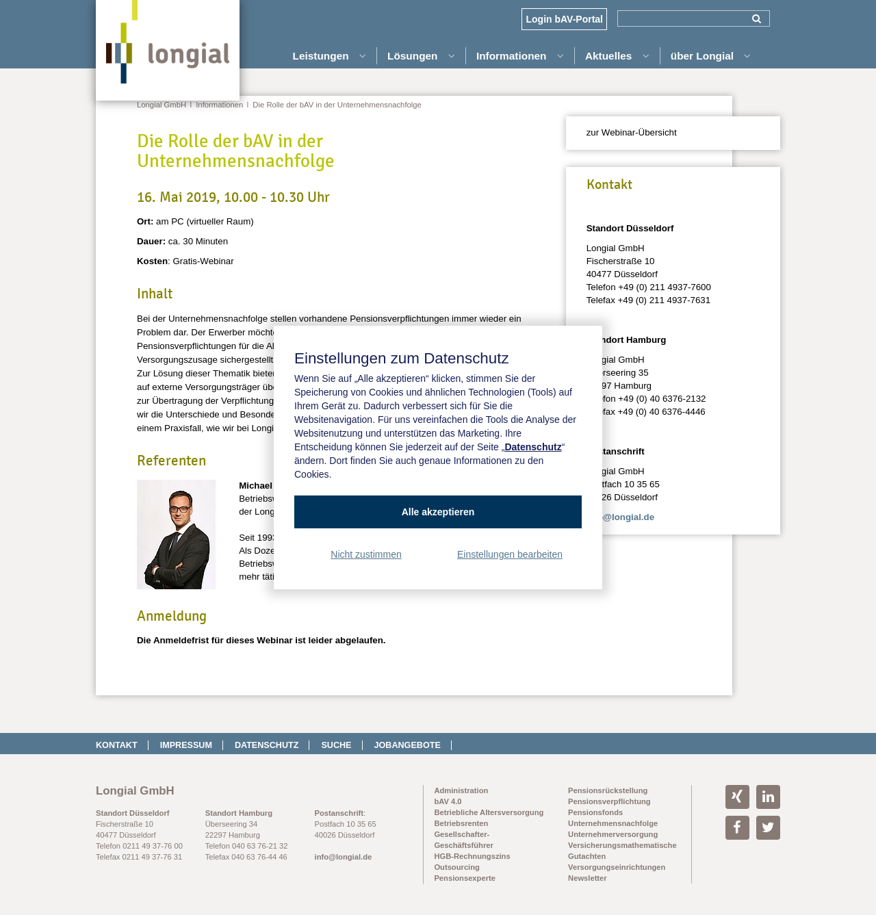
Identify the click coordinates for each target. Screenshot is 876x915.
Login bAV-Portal (564, 19)
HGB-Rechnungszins (472, 856)
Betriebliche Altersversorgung (488, 812)
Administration (461, 790)
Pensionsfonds (595, 812)
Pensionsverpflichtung (609, 801)
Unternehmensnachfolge (613, 823)
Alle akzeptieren (438, 511)
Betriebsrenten (461, 823)
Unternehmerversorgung (613, 834)
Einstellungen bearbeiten (510, 554)
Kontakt (117, 745)
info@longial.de (620, 517)
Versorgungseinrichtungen (616, 867)
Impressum (186, 745)
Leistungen (329, 56)
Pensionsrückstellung (607, 790)
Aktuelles (617, 56)
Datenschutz (267, 745)
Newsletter (587, 878)
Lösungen (421, 56)
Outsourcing (457, 867)
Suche (336, 745)
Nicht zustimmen (366, 554)
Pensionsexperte (464, 878)
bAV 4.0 (447, 801)
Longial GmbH (161, 105)
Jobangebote (407, 745)
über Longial (711, 56)
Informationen (520, 56)
